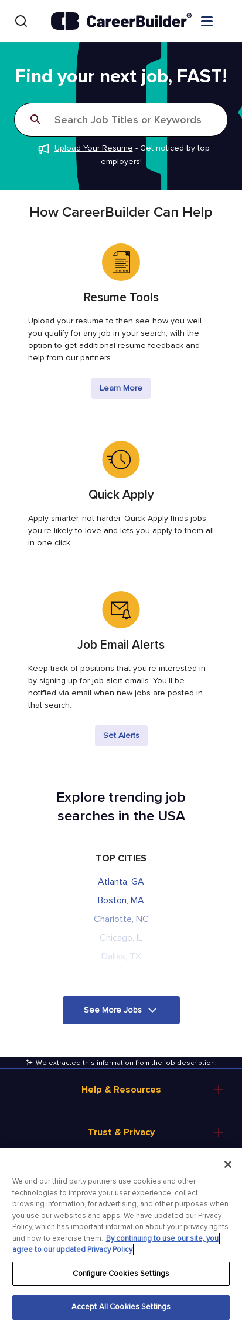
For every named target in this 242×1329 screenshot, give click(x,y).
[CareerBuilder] (121, 21)
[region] (121, 1238)
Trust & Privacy (121, 1132)
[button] (121, 1010)
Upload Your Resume (93, 148)
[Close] (228, 1164)
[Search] (21, 21)
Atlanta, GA (121, 882)
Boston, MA (121, 900)
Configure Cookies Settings (121, 1273)
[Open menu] (218, 20)
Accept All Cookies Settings (121, 1306)
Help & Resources (121, 1089)
